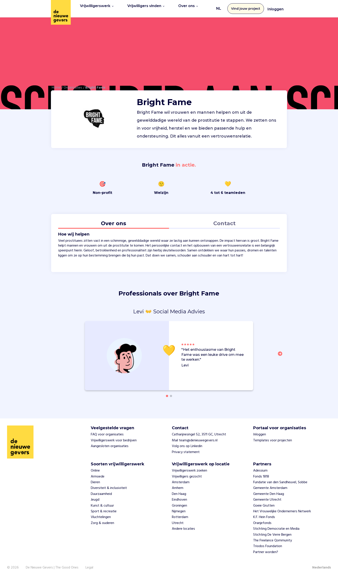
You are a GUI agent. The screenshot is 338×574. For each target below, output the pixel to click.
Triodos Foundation (267, 543)
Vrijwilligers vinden (145, 7)
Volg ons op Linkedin (187, 443)
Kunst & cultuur (102, 502)
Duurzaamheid (101, 491)
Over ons (188, 7)
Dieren (95, 479)
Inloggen (275, 8)
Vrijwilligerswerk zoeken (189, 467)
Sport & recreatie (104, 508)
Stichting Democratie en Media (276, 526)
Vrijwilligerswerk (96, 7)
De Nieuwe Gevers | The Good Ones (52, 564)
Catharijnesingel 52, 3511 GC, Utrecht (199, 431)
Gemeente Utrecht (267, 497)
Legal (89, 564)
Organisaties (73, 84)
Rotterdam (180, 514)
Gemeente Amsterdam (270, 485)
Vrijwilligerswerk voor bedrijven (114, 437)
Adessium (260, 467)
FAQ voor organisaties (107, 431)
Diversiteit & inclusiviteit (109, 485)
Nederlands (321, 564)
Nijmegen (179, 508)
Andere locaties (183, 526)
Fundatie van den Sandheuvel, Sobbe (280, 479)
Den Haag (179, 491)
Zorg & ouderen (102, 520)
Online (95, 467)
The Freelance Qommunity (272, 537)
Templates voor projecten (272, 437)
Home (56, 84)
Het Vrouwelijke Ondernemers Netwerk (282, 508)
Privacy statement (186, 449)
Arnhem (177, 485)
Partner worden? (265, 549)
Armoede (97, 473)
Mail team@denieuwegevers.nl (194, 437)
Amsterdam (180, 479)
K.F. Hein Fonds (264, 514)
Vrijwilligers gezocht (187, 473)
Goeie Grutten (264, 502)
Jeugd (95, 497)
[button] (281, 353)
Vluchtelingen (101, 514)
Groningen (179, 502)
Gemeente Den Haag (268, 491)
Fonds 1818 (261, 473)
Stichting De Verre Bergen (272, 531)
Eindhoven (179, 497)
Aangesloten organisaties (109, 443)
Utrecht (178, 520)
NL (218, 7)
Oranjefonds (262, 520)
